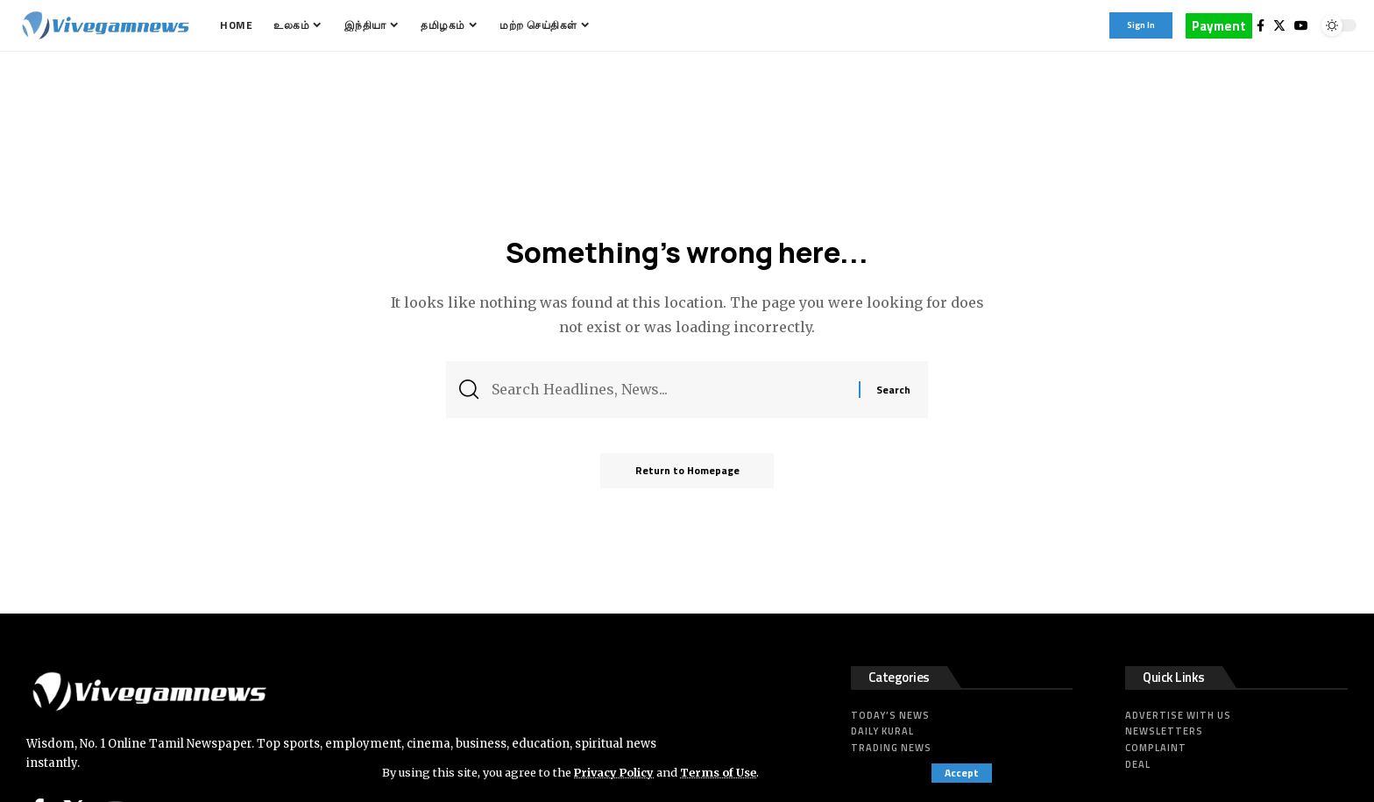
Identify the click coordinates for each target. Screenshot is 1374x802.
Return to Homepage (687, 471)
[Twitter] (1279, 25)
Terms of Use (721, 772)
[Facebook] (1260, 25)
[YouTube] (1301, 25)
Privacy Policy (615, 772)
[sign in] (1140, 25)
